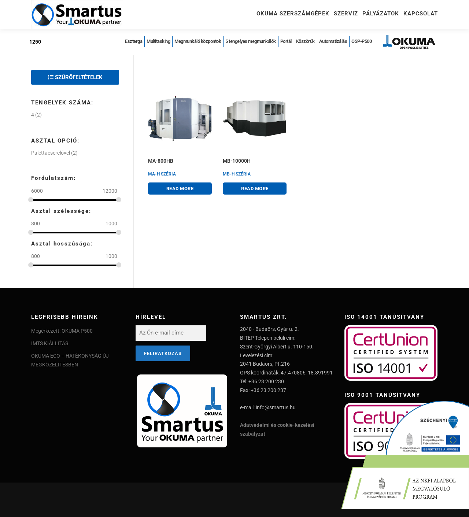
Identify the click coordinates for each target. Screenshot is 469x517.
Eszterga (133, 41)
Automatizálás (333, 41)
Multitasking (158, 41)
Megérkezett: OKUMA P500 (62, 331)
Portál (286, 41)
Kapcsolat (420, 13)
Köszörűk (305, 41)
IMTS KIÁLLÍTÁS (49, 343)
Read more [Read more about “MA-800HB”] (180, 188)
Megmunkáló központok (197, 41)
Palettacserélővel (50, 153)
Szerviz (346, 13)
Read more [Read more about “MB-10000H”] (255, 188)
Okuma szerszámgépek (292, 13)
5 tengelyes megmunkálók (250, 41)
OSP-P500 (361, 41)
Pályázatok (380, 13)
